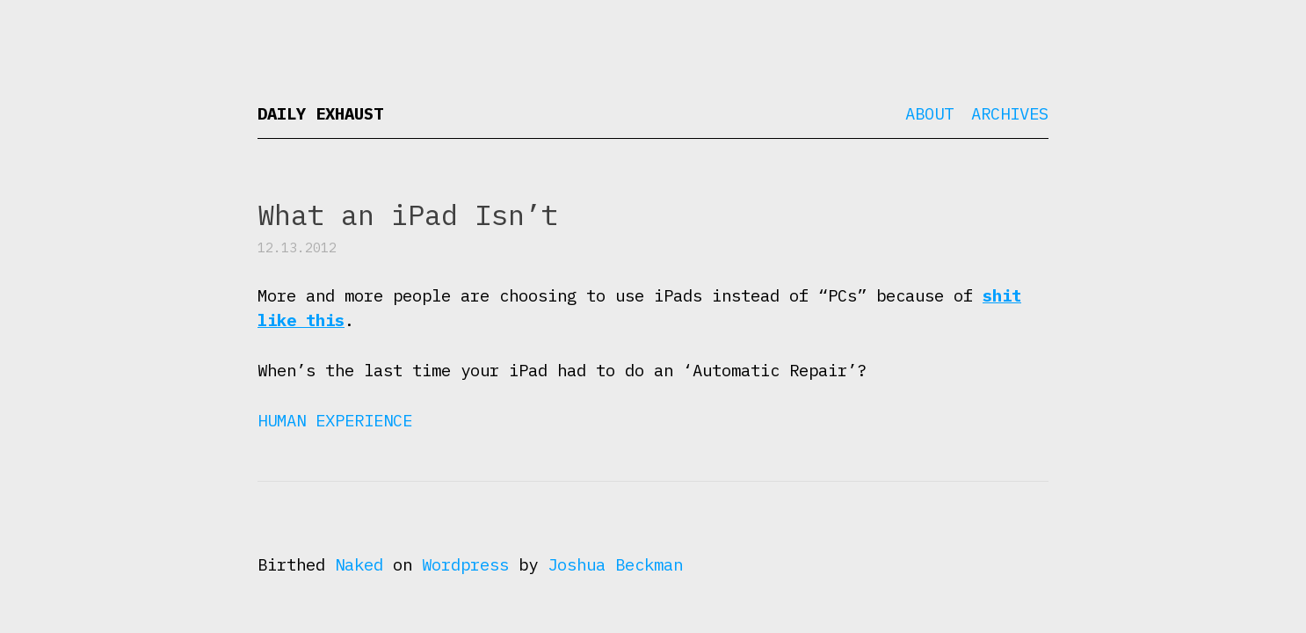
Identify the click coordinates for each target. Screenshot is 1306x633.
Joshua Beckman (615, 564)
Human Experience (335, 420)
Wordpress (465, 564)
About (929, 113)
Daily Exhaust (320, 113)
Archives (1009, 113)
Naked (359, 564)
